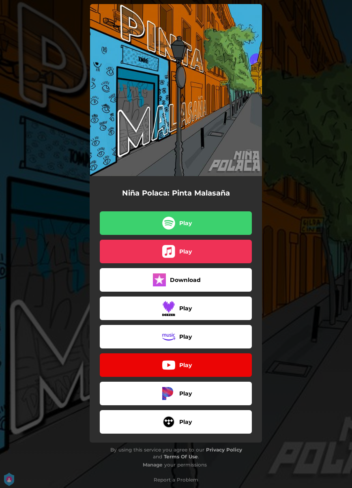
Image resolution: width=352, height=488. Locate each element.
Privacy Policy (224, 450)
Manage (153, 465)
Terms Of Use (181, 457)
